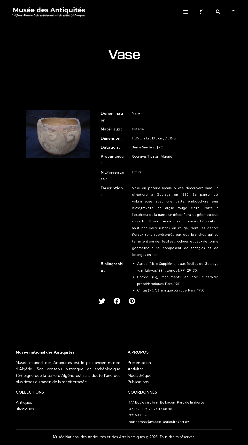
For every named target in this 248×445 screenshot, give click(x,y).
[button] (186, 12)
